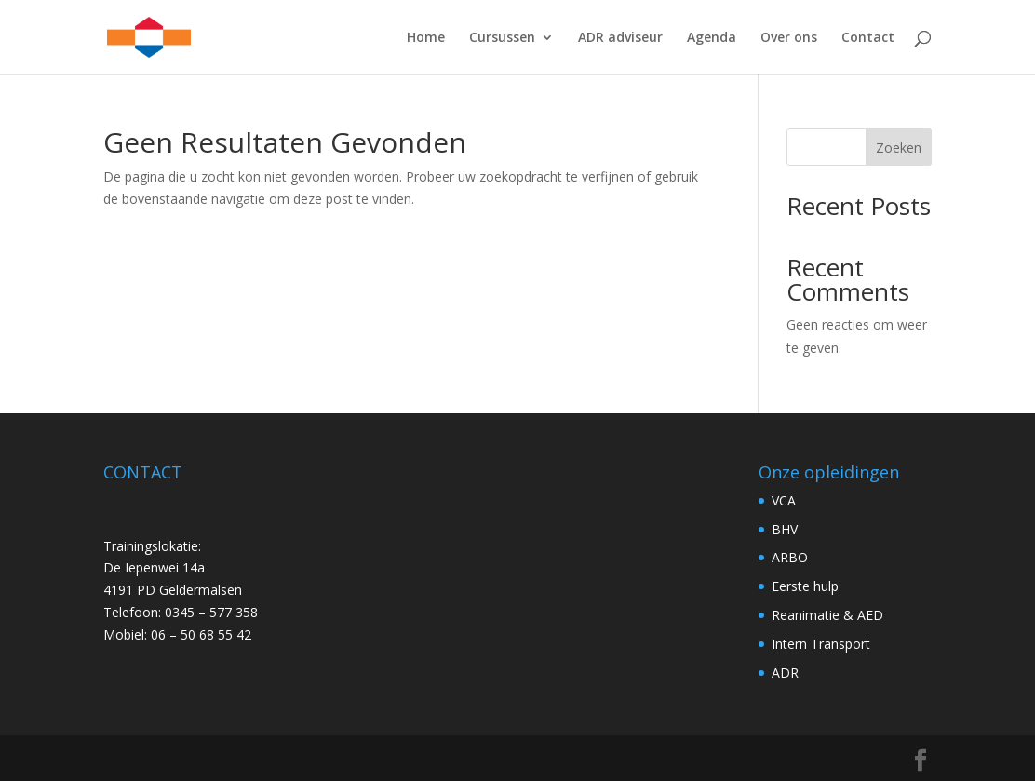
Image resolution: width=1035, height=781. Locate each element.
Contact (867, 38)
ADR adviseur (620, 38)
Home (426, 38)
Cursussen (502, 38)
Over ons (788, 38)
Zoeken (898, 147)
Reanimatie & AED (827, 615)
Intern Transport (821, 644)
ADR (785, 672)
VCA (784, 500)
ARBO (790, 557)
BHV (785, 529)
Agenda (711, 38)
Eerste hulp (805, 586)
